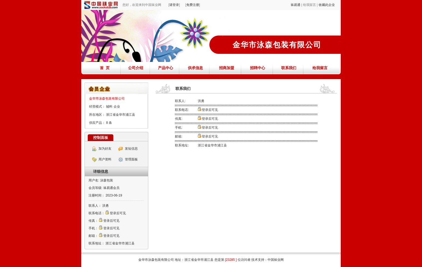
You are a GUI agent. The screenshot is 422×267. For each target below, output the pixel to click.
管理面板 (131, 159)
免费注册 (192, 5)
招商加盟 (226, 68)
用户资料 (105, 159)
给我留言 (320, 68)
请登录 (174, 5)
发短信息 (131, 148)
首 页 (105, 68)
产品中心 (165, 68)
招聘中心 (257, 68)
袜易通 (295, 5)
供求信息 (195, 68)
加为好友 (105, 148)
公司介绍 (135, 68)
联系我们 (288, 68)
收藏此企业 (327, 5)
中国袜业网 (276, 260)
